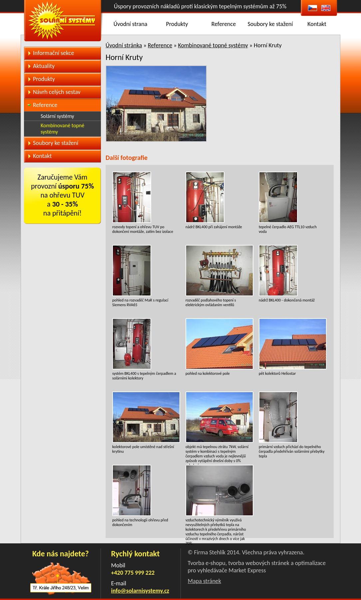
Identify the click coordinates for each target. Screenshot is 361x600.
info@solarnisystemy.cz (140, 590)
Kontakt (316, 24)
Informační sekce (53, 53)
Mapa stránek (204, 581)
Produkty (177, 24)
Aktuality (44, 66)
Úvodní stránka (124, 45)
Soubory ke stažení (270, 24)
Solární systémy (57, 116)
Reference (223, 24)
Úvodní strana (131, 24)
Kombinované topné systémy (213, 45)
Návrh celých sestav (57, 92)
